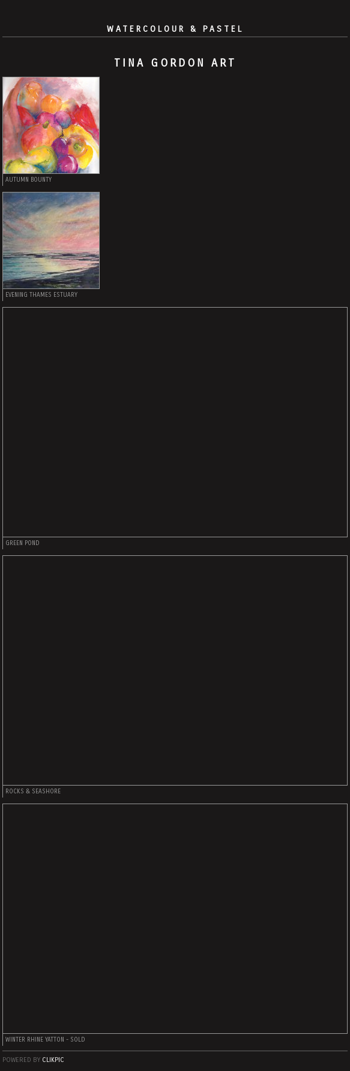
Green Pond (22, 543)
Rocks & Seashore (33, 791)
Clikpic (53, 1060)
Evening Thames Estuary (41, 295)
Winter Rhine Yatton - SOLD (45, 1039)
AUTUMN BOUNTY (28, 179)
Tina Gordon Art (175, 63)
